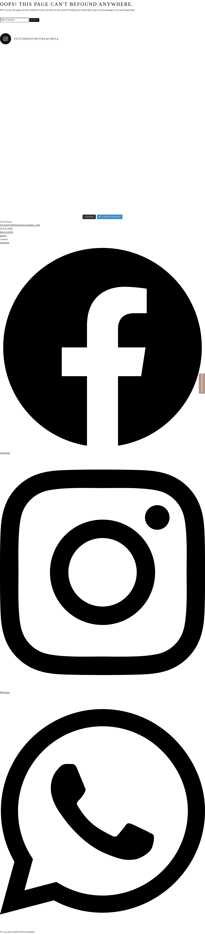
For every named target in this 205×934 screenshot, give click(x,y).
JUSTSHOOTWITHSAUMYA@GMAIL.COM (20, 225)
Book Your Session (202, 383)
